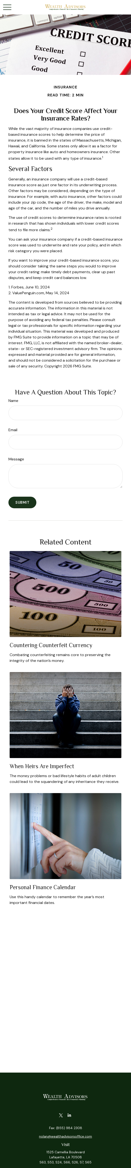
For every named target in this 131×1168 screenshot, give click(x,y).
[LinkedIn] (69, 1115)
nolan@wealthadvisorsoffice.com (65, 1136)
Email (12, 429)
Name (13, 400)
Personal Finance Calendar (43, 887)
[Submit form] (22, 502)
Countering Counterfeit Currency (51, 645)
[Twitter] (61, 1115)
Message (16, 459)
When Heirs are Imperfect (42, 766)
